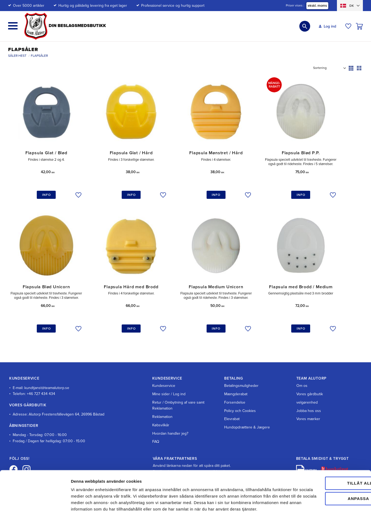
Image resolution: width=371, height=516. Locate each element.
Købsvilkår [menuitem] (160, 409)
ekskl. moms (317, 6)
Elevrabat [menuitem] (232, 403)
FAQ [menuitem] (155, 426)
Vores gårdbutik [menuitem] (309, 378)
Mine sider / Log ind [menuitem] (169, 378)
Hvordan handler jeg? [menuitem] (170, 418)
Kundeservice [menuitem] (163, 370)
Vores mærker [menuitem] (308, 403)
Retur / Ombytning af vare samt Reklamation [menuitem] (178, 389)
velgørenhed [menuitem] (307, 386)
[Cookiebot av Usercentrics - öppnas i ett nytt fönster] (35, 505)
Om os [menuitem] (301, 370)
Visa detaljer (83, 505)
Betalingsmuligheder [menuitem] (241, 370)
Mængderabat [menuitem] (235, 378)
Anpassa (326, 473)
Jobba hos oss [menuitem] (308, 395)
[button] (13, 26)
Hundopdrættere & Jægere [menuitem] (247, 411)
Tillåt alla (325, 458)
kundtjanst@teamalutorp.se (46, 372)
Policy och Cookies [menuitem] (240, 395)
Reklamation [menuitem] (162, 401)
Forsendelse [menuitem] (234, 386)
